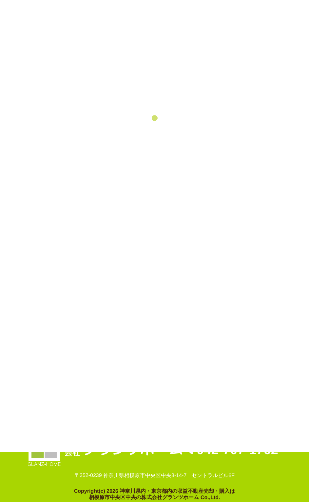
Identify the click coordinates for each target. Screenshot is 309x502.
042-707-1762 (237, 449)
